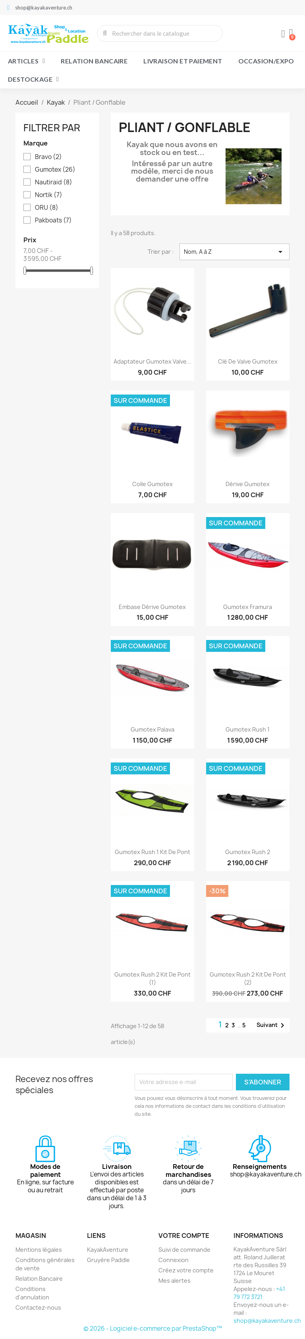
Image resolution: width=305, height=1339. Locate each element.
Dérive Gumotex (248, 484)
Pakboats (53, 220)
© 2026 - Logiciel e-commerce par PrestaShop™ (152, 1328)
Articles (26, 61)
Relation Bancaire (94, 61)
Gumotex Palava (152, 729)
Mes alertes (174, 1280)
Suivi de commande (184, 1249)
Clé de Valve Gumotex (248, 361)
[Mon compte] (283, 34)
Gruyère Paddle (108, 1260)
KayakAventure (107, 1249)
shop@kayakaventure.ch (267, 1320)
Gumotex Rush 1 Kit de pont (152, 852)
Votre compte (183, 1235)
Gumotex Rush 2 (247, 852)
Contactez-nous (38, 1307)
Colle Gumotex (152, 484)
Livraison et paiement (182, 61)
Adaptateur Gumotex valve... (152, 361)
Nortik (48, 195)
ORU (46, 208)
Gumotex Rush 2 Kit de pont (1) (152, 978)
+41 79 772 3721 (259, 1293)
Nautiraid (53, 182)
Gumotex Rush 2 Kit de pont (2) (248, 978)
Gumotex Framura (247, 607)
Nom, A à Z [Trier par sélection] (234, 252)
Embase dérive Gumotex (152, 607)
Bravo (48, 157)
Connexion (173, 1260)
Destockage (33, 79)
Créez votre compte (186, 1270)
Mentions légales (38, 1249)
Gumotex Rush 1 (248, 729)
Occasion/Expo (266, 61)
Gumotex (55, 170)
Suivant (272, 1025)
